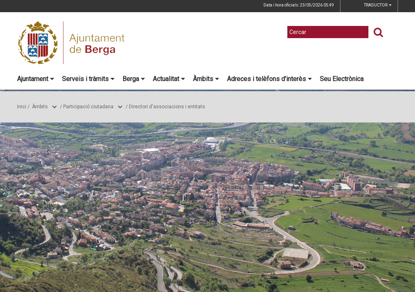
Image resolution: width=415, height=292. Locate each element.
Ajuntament (35, 79)
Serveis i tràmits (88, 79)
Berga (133, 79)
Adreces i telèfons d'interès (269, 79)
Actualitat (169, 79)
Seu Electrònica (342, 79)
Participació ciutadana (88, 107)
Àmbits (206, 79)
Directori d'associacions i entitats (167, 107)
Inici (21, 107)
